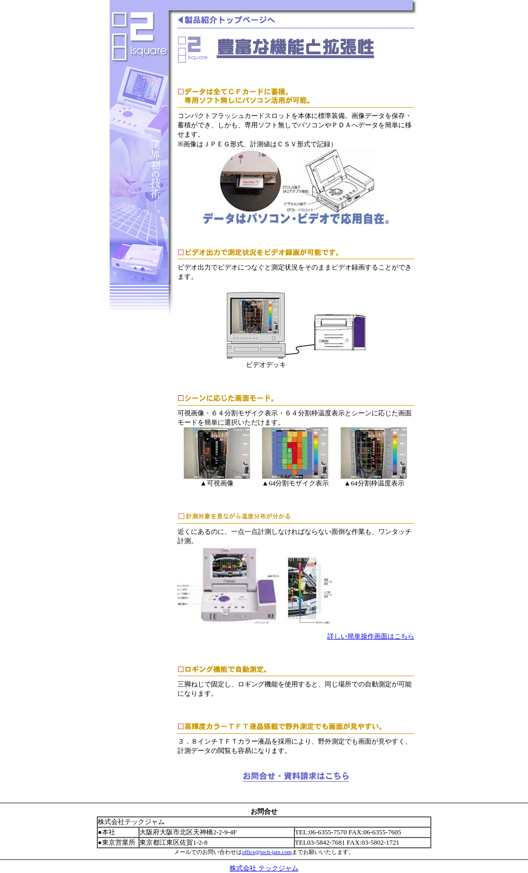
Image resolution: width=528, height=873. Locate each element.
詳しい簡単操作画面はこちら (370, 636)
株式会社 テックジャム (264, 868)
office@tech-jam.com (267, 852)
